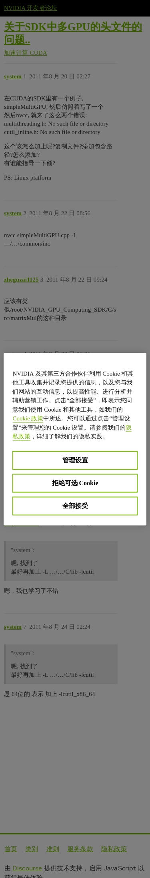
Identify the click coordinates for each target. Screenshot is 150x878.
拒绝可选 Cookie (75, 482)
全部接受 (75, 505)
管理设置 (75, 459)
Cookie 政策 (27, 418)
